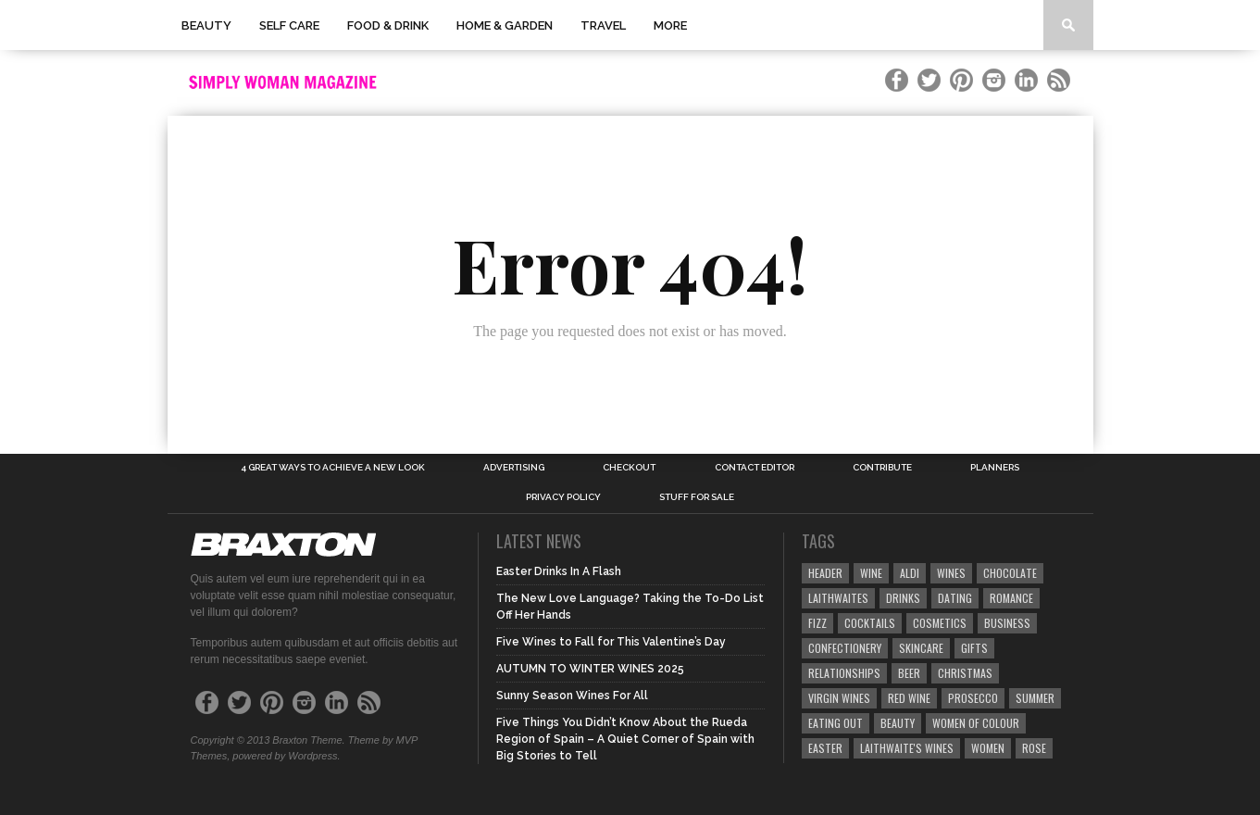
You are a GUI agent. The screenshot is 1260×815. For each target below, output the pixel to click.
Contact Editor (754, 467)
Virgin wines (839, 698)
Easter (825, 748)
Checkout (629, 467)
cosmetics (940, 623)
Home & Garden (504, 25)
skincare (921, 648)
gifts (974, 648)
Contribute (882, 467)
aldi (909, 573)
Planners (994, 467)
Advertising (513, 467)
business (1007, 623)
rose (1034, 748)
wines (951, 573)
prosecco (973, 698)
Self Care (289, 25)
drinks (903, 598)
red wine (909, 698)
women (987, 748)
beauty (897, 723)
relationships (844, 673)
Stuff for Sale (696, 497)
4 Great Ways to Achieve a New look (333, 467)
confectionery (844, 648)
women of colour (975, 723)
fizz (817, 623)
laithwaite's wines (907, 748)
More (670, 25)
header (825, 573)
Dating (955, 598)
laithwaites (838, 598)
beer (909, 673)
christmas (965, 673)
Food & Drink (388, 25)
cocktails (869, 623)
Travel (603, 25)
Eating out (835, 723)
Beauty (206, 25)
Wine (871, 573)
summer (1035, 698)
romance (1011, 598)
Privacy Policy (563, 497)
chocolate (1010, 573)
